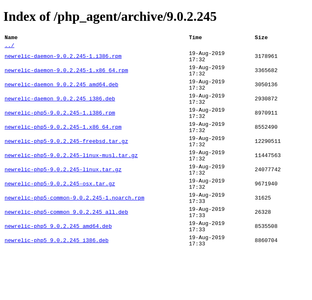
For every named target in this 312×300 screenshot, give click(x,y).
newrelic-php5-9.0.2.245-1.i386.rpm (60, 127)
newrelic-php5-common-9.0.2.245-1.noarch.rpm (74, 227)
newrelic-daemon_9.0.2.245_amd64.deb (61, 94)
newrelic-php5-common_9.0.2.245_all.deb (66, 244)
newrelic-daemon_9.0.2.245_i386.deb (60, 110)
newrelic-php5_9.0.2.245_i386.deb (57, 277)
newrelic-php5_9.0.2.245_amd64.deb (58, 260)
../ (9, 47)
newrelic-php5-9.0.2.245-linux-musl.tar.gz (71, 177)
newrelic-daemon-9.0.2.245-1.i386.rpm (63, 60)
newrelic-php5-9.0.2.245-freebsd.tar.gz (66, 160)
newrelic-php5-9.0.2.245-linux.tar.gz (63, 194)
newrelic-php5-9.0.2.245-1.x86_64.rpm (63, 144)
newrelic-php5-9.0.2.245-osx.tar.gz (60, 210)
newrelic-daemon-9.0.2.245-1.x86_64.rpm (66, 77)
